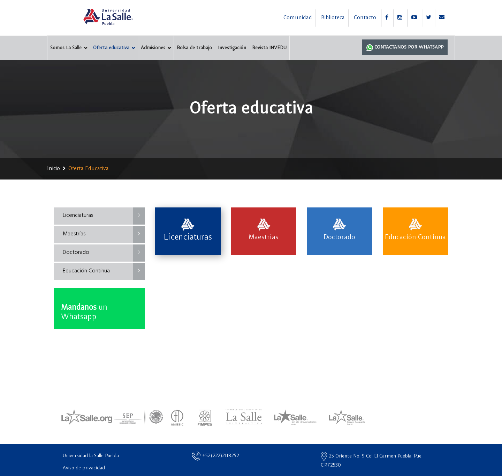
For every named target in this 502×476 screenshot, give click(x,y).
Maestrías (74, 234)
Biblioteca (333, 18)
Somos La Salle (66, 47)
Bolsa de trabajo (194, 47)
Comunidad (297, 18)
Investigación (232, 47)
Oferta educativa (111, 47)
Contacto (365, 18)
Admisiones (153, 47)
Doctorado (76, 252)
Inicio (53, 168)
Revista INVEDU (269, 47)
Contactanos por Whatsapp (404, 47)
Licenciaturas (78, 215)
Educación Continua (86, 271)
